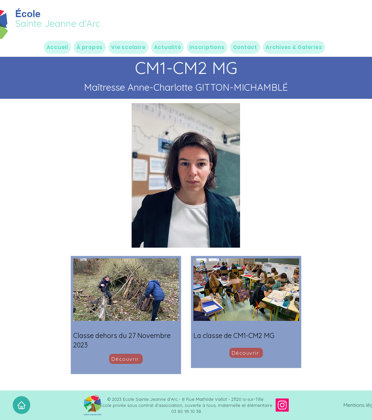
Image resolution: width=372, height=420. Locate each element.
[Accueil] (21, 405)
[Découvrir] (126, 359)
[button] (89, 47)
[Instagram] (282, 405)
